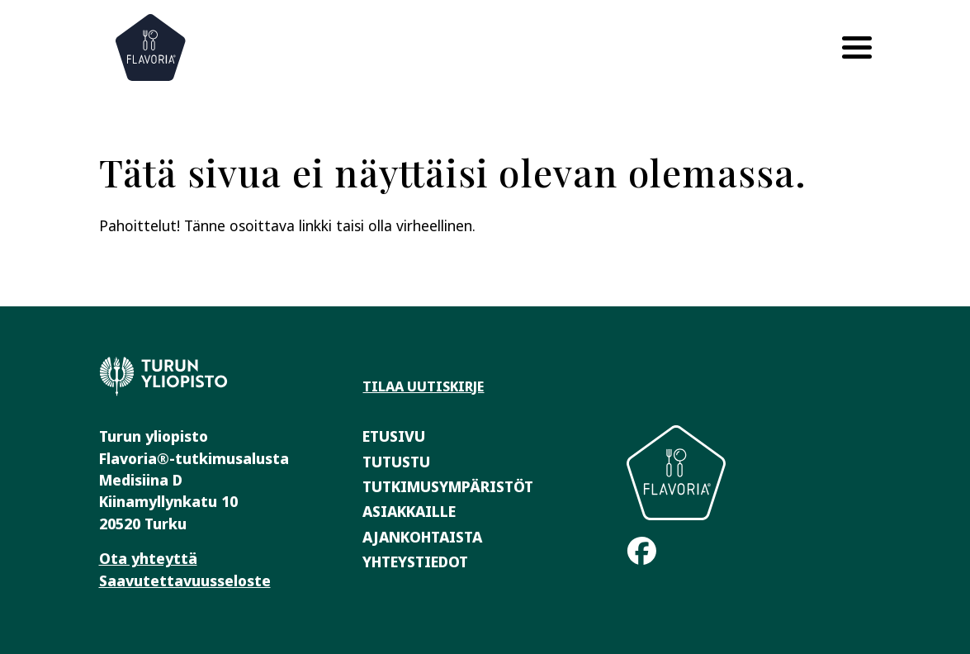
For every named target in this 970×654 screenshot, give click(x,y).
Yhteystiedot (415, 561)
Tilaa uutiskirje (423, 386)
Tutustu (396, 462)
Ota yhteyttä (148, 558)
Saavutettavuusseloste (185, 580)
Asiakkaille (409, 511)
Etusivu (393, 436)
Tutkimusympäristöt (447, 486)
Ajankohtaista (422, 537)
